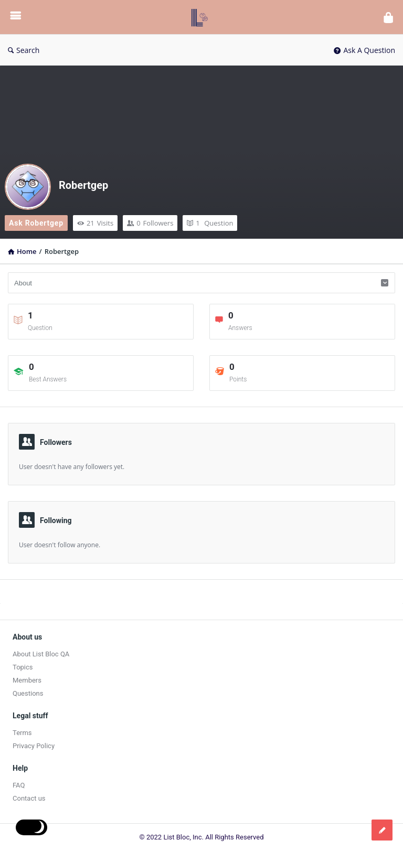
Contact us (29, 798)
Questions (28, 693)
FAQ (19, 785)
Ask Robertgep (36, 223)
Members (27, 680)
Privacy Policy (34, 746)
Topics (23, 667)
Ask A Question (364, 50)
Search (23, 50)
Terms (22, 733)
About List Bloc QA (41, 654)
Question (210, 223)
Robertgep (83, 185)
